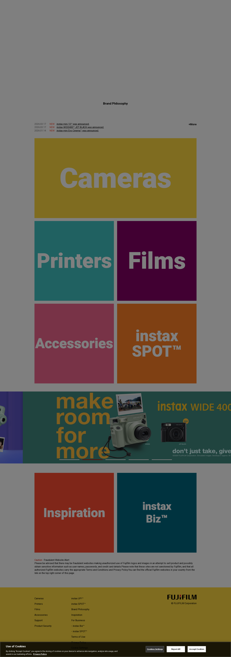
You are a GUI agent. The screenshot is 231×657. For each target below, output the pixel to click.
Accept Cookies (196, 650)
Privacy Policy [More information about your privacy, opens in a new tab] (40, 655)
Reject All (175, 650)
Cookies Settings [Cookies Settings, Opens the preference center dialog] (155, 650)
